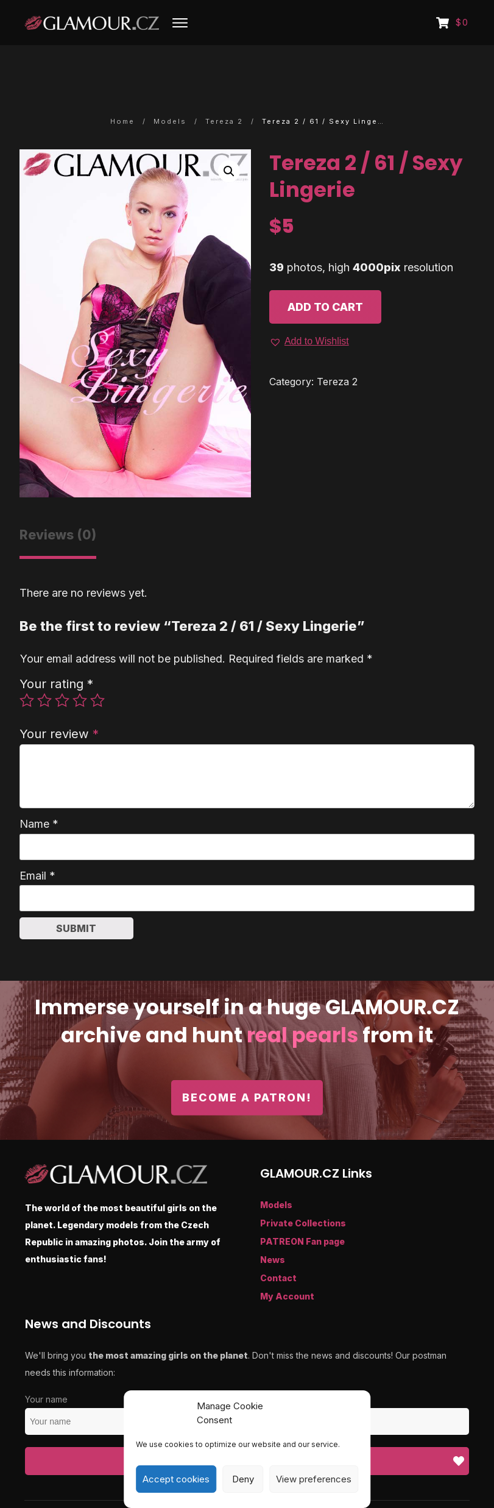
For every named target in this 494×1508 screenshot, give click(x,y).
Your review (59, 699)
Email (37, 841)
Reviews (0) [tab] (57, 500)
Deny (243, 1479)
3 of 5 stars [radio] (62, 667)
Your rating (56, 649)
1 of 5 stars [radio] (26, 667)
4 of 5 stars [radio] (79, 667)
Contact (278, 1244)
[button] (229, 137)
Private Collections (303, 1189)
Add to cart (325, 272)
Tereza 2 (337, 347)
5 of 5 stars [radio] (97, 667)
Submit (76, 894)
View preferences (313, 1479)
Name (38, 789)
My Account (287, 1262)
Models (276, 1171)
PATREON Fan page (302, 1208)
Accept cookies (176, 1479)
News (272, 1226)
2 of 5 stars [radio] (44, 667)
